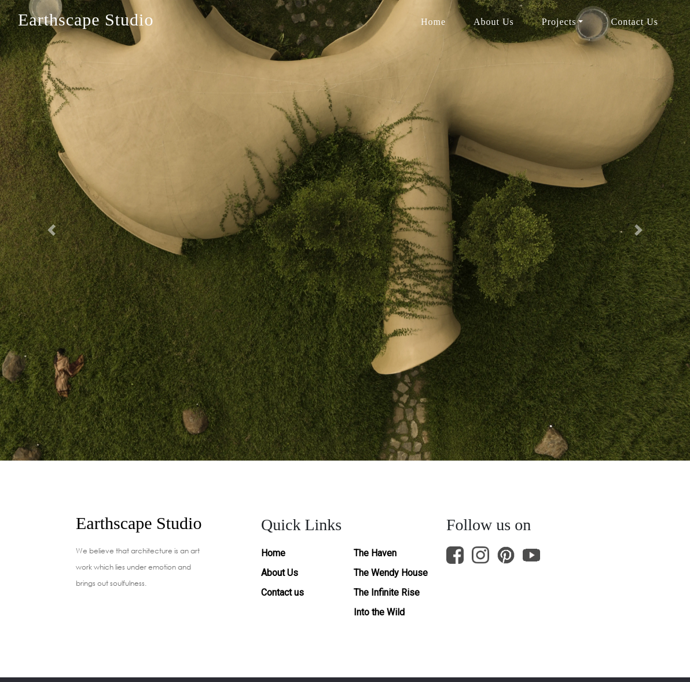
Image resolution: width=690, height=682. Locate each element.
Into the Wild (379, 612)
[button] (52, 230)
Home (433, 22)
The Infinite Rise (387, 592)
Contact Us (634, 22)
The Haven (375, 553)
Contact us (282, 592)
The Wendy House (391, 572)
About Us (494, 22)
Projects (559, 22)
